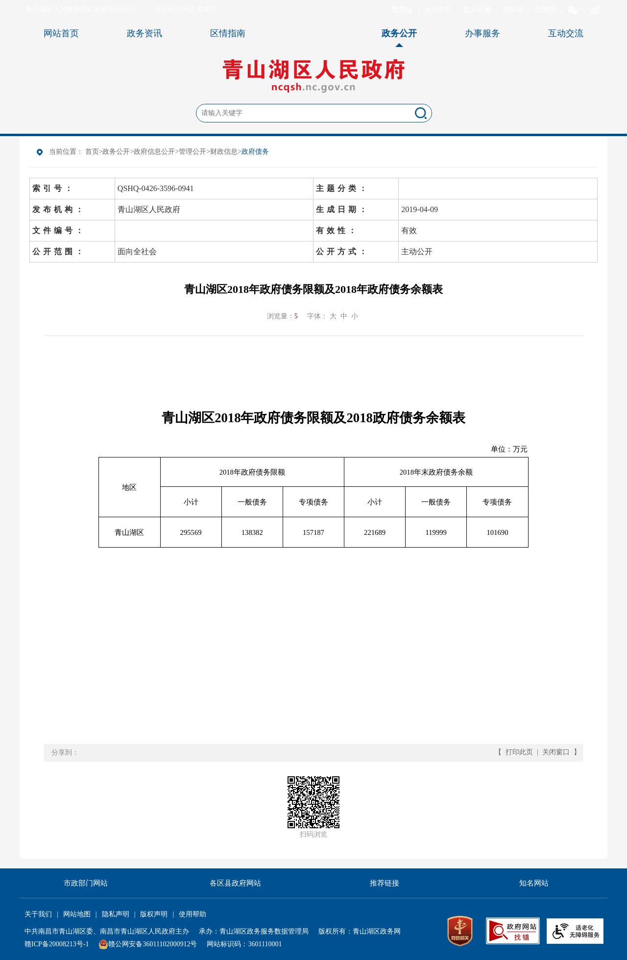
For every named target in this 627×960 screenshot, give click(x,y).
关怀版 (513, 9)
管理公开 (192, 151)
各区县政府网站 (235, 883)
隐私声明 (115, 914)
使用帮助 (192, 914)
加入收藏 (477, 9)
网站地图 (77, 914)
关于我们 (38, 914)
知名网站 (534, 883)
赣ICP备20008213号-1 (56, 944)
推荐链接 (384, 883)
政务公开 (116, 151)
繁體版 (402, 9)
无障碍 (545, 9)
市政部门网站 (86, 883)
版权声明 (154, 914)
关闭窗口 (556, 752)
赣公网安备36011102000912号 (152, 944)
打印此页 (519, 752)
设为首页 (438, 9)
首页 (92, 151)
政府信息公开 (154, 151)
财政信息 (224, 151)
